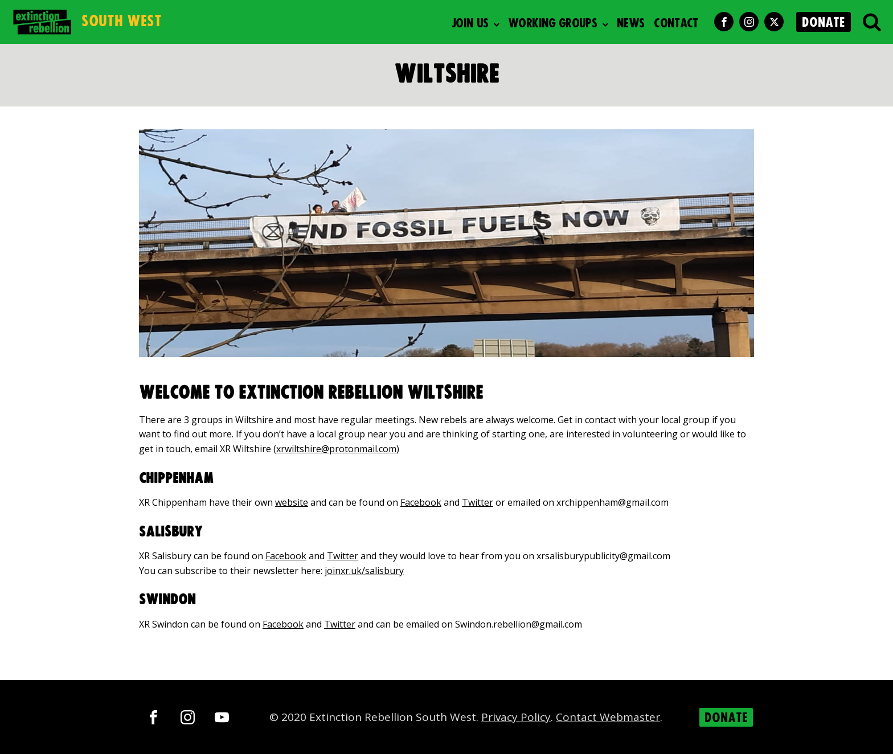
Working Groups (552, 24)
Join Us (470, 24)
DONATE (823, 22)
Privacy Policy (516, 717)
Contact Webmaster (608, 717)
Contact (676, 24)
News (630, 24)
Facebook (420, 502)
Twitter (477, 502)
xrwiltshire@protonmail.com (336, 448)
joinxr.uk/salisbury (364, 570)
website (291, 502)
